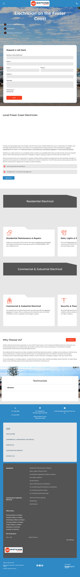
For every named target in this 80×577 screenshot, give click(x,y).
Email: (8, 67)
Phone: (43, 67)
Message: (9, 80)
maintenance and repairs (43, 242)
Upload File (9, 91)
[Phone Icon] (77, 4)
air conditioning (37, 149)
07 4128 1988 (15, 411)
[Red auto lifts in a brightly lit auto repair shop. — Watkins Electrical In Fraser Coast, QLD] (29, 288)
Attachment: (10, 90)
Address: (9, 74)
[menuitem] (40, 428)
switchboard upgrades (49, 149)
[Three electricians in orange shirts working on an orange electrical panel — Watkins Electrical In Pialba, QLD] (40, 130)
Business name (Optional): (14, 55)
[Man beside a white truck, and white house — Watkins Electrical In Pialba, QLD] (29, 220)
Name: (8, 61)
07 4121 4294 (15, 415)
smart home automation (66, 149)
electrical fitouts (27, 149)
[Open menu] (4, 3)
